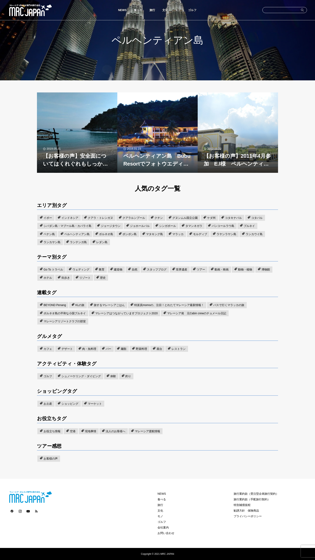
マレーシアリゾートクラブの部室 (65, 321)
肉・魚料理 (89, 348)
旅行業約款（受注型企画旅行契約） (256, 493)
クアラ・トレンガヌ (100, 217)
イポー (48, 217)
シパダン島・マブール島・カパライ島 (67, 225)
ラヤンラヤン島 (226, 234)
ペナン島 (49, 234)
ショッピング (69, 403)
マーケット (95, 403)
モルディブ (200, 234)
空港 (73, 431)
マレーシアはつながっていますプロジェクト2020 (126, 313)
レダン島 (101, 242)
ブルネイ (249, 225)
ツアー (201, 269)
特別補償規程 (242, 505)
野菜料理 (141, 348)
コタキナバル (233, 217)
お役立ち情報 (52, 431)
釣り (128, 376)
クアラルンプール (134, 217)
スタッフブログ (157, 269)
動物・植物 (245, 269)
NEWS (122, 10)
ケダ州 (211, 217)
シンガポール (167, 225)
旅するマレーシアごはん (109, 305)
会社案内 (163, 527)
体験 (113, 376)
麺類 (123, 348)
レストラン (179, 348)
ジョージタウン (111, 225)
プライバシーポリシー (248, 516)
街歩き (65, 277)
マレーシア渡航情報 (147, 431)
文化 (165, 10)
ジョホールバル (140, 225)
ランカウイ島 (254, 234)
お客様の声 (51, 458)
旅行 (152, 10)
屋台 (159, 348)
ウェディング (81, 269)
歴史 (103, 277)
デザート (67, 348)
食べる (138, 10)
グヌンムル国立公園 (185, 217)
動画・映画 (222, 269)
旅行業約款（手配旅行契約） (252, 499)
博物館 (266, 269)
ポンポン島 (130, 234)
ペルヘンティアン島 (77, 234)
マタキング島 (154, 234)
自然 (134, 269)
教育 (101, 269)
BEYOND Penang (55, 305)
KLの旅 (79, 305)
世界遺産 (181, 269)
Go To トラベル (53, 269)
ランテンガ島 (78, 242)
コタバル (257, 217)
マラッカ (178, 234)
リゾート (85, 277)
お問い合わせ (166, 533)
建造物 (118, 269)
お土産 (48, 403)
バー (108, 348)
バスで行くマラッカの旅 (228, 305)
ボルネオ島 (106, 234)
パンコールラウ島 (223, 225)
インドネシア (69, 217)
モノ (178, 10)
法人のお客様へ (115, 431)
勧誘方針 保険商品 (246, 510)
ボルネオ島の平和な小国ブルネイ (65, 313)
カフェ (48, 348)
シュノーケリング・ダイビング (81, 376)
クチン (158, 217)
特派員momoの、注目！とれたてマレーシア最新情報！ (169, 305)
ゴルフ (192, 10)
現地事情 (90, 431)
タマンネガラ (193, 225)
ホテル (48, 277)
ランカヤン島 (52, 242)
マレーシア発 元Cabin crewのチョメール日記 (196, 313)
